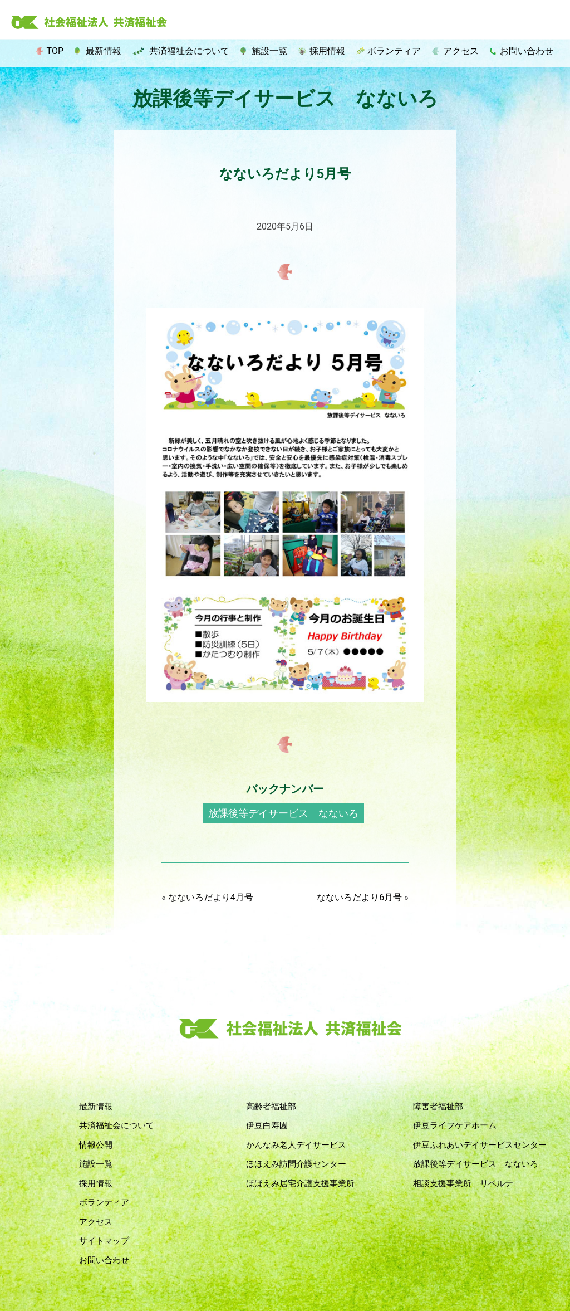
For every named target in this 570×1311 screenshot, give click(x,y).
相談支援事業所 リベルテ (463, 1183)
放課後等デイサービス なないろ (283, 813)
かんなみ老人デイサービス (296, 1145)
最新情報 (103, 51)
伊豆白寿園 (267, 1125)
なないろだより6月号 (359, 897)
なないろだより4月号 (210, 897)
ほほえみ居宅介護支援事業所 (300, 1183)
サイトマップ (104, 1241)
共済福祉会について (189, 51)
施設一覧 (269, 51)
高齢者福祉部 (271, 1107)
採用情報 (327, 51)
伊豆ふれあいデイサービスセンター (480, 1145)
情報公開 (95, 1145)
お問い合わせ (526, 51)
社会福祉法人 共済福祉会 (89, 23)
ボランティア (394, 51)
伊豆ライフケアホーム (455, 1125)
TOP (55, 51)
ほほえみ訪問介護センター (296, 1164)
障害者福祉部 (438, 1107)
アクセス (461, 51)
